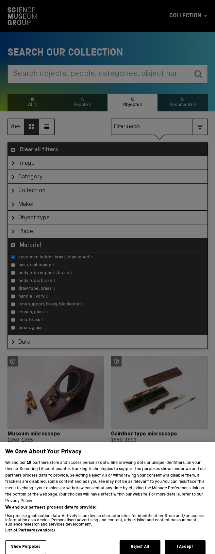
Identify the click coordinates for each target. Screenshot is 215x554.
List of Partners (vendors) (30, 535)
